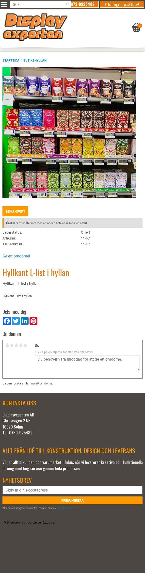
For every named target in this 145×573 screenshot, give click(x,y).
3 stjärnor (16, 345)
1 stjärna (7, 345)
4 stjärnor (20, 345)
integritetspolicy (65, 508)
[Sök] (67, 4)
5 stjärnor (25, 345)
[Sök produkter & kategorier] (40, 4)
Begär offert (15, 211)
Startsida (10, 60)
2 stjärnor (12, 345)
